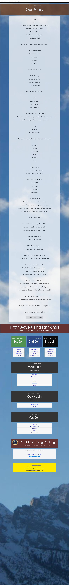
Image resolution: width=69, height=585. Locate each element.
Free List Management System (34, 426)
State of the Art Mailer (34, 349)
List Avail (34, 385)
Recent (15, 1)
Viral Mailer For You (50, 349)
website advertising (33, 470)
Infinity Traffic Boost (50, 351)
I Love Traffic (50, 353)
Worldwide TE (34, 383)
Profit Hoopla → (4, 1)
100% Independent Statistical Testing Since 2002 (34, 330)
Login (19, 1)
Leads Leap (19, 351)
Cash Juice (34, 353)
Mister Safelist (50, 355)
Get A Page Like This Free (34, 456)
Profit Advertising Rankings (34, 327)
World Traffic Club (34, 432)
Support (40, 454)
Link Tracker (34, 428)
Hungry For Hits (19, 353)
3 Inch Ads (34, 430)
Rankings (32, 454)
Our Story (34, 9)
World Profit (34, 424)
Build (35, 454)
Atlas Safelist (34, 374)
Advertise (11, 1)
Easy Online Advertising (34, 355)
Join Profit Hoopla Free (34, 317)
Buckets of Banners (34, 351)
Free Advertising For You (19, 355)
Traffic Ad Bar (19, 349)
